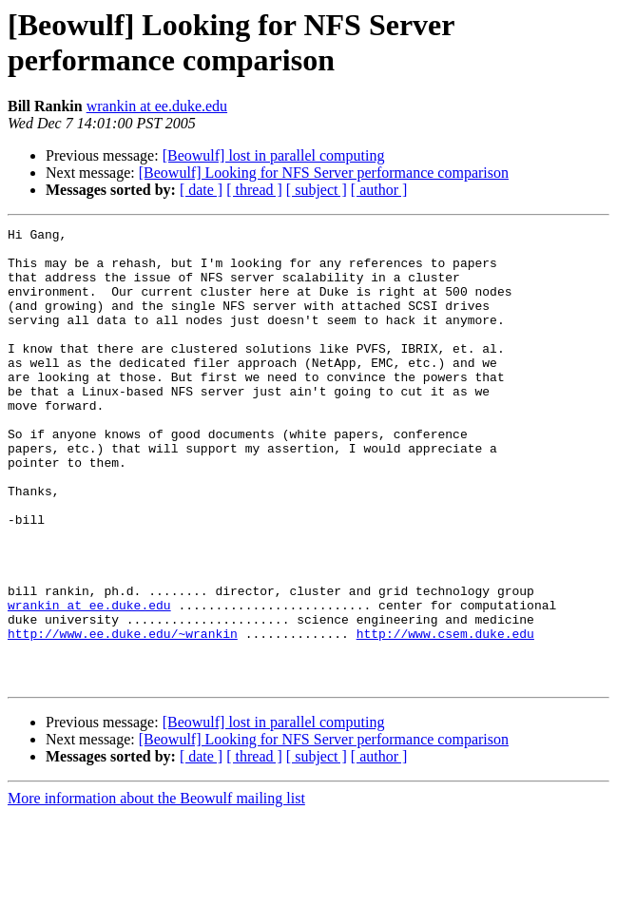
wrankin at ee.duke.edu (157, 106)
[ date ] (201, 190)
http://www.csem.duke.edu (445, 715)
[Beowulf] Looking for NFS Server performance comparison (324, 172)
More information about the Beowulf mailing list (156, 889)
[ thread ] (254, 190)
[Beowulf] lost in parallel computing (274, 155)
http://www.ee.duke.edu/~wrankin (123, 715)
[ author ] (379, 190)
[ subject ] (316, 190)
